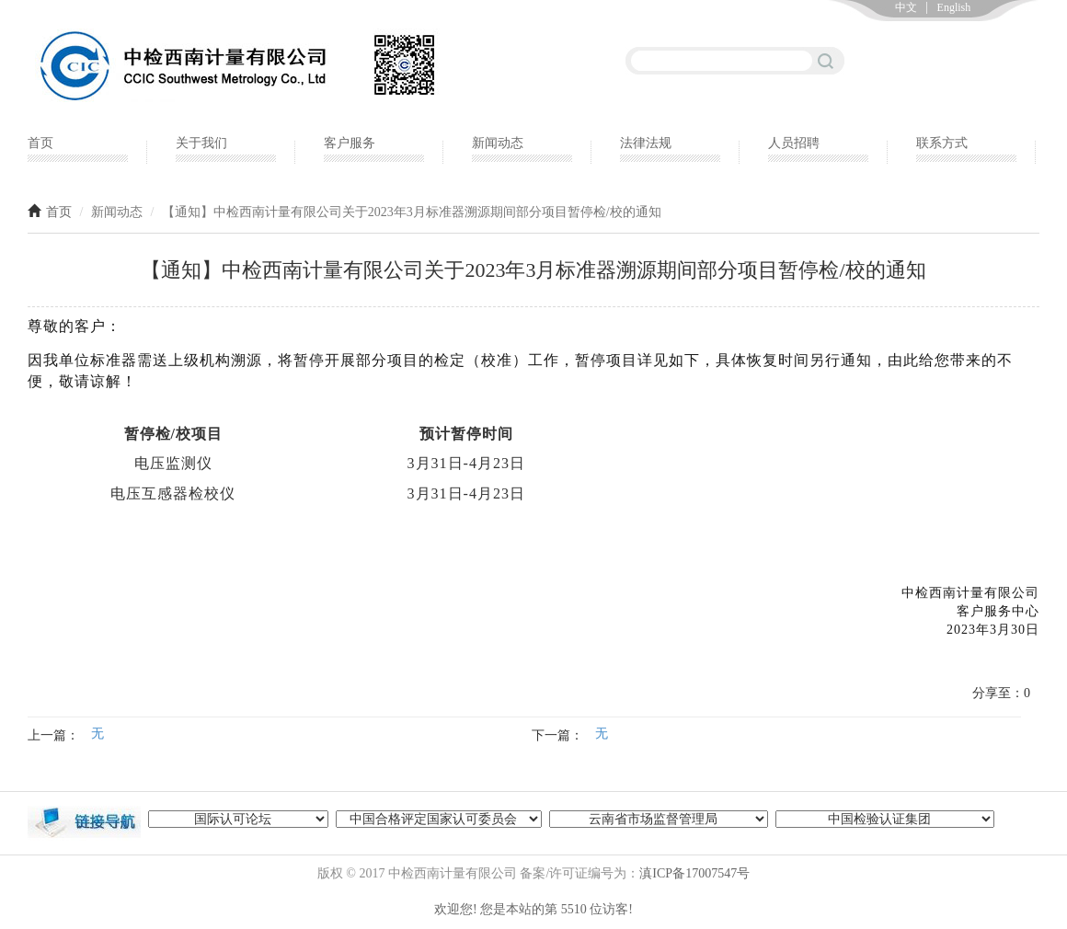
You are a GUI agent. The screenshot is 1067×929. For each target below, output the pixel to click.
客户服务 (349, 143)
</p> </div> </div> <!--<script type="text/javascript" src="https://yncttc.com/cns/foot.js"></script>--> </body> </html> (533, 915)
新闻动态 (497, 143)
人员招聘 (794, 143)
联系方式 (942, 143)
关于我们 (201, 143)
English (954, 7)
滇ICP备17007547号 (694, 873)
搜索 (826, 60)
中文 (906, 7)
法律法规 (645, 143)
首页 (40, 143)
